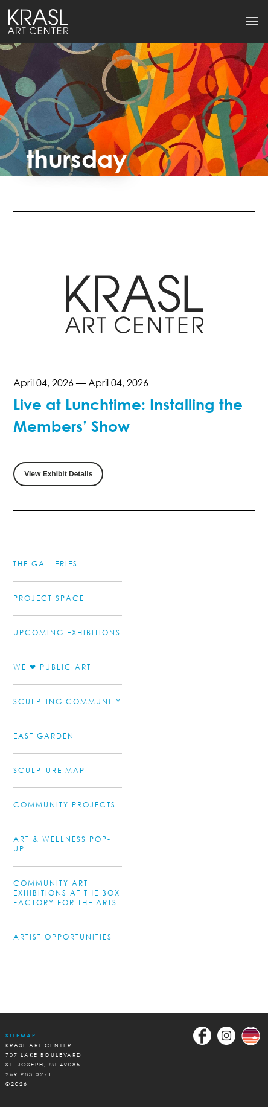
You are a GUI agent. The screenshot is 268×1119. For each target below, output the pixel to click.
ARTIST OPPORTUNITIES (62, 936)
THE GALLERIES (45, 563)
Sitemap (20, 1035)
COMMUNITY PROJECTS (64, 804)
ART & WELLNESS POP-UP (62, 844)
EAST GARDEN (43, 735)
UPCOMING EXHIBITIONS (67, 632)
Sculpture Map (49, 770)
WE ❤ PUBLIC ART (52, 667)
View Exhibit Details (58, 474)
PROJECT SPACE (49, 598)
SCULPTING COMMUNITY (67, 701)
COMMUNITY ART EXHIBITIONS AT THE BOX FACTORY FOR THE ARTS (66, 893)
